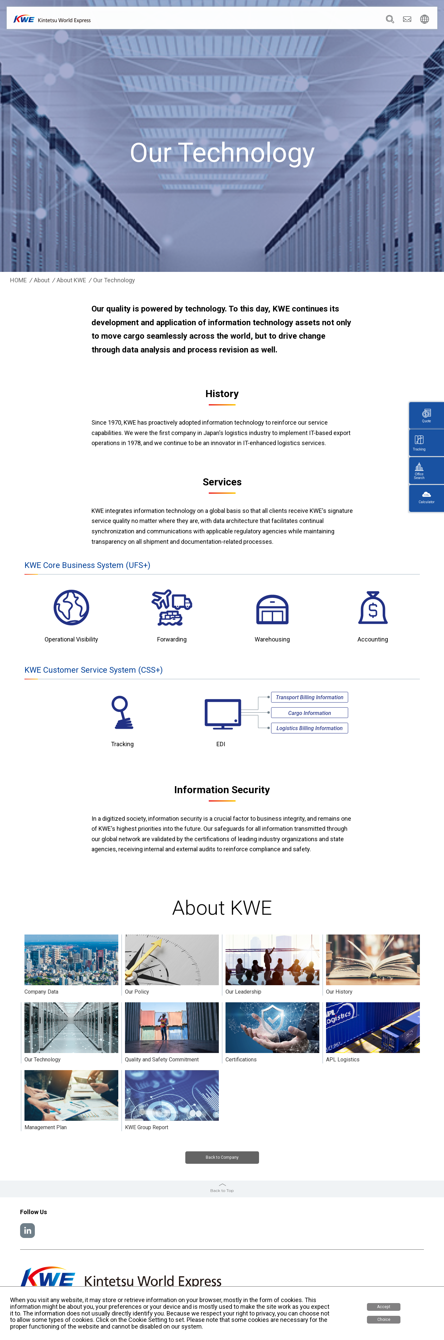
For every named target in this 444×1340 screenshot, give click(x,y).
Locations (256, 20)
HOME (18, 280)
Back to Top (222, 1189)
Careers (347, 20)
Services (226, 20)
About (42, 280)
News (283, 20)
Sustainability (314, 20)
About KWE (71, 280)
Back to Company (222, 1158)
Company (196, 20)
